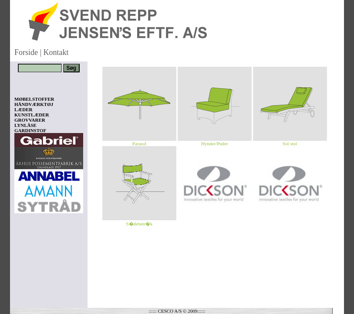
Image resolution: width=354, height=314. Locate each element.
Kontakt (56, 52)
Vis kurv (26, 262)
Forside (26, 52)
